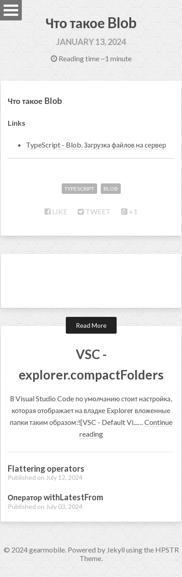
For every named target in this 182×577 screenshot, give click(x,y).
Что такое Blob (90, 22)
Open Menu (11, 10)
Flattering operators (46, 468)
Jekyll (116, 549)
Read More (91, 325)
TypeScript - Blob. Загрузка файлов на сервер (96, 144)
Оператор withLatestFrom (55, 497)
